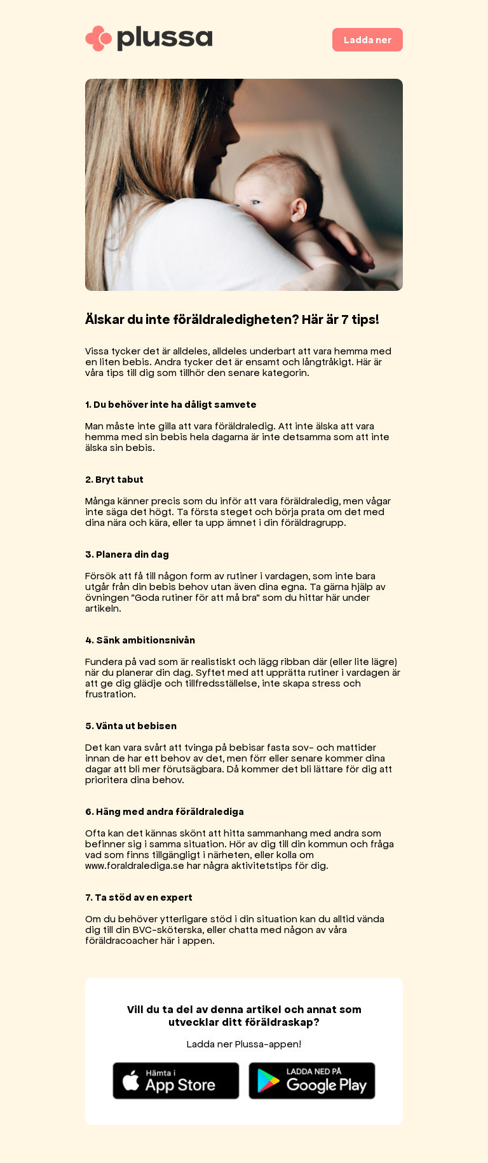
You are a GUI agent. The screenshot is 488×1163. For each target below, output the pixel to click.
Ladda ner (367, 39)
